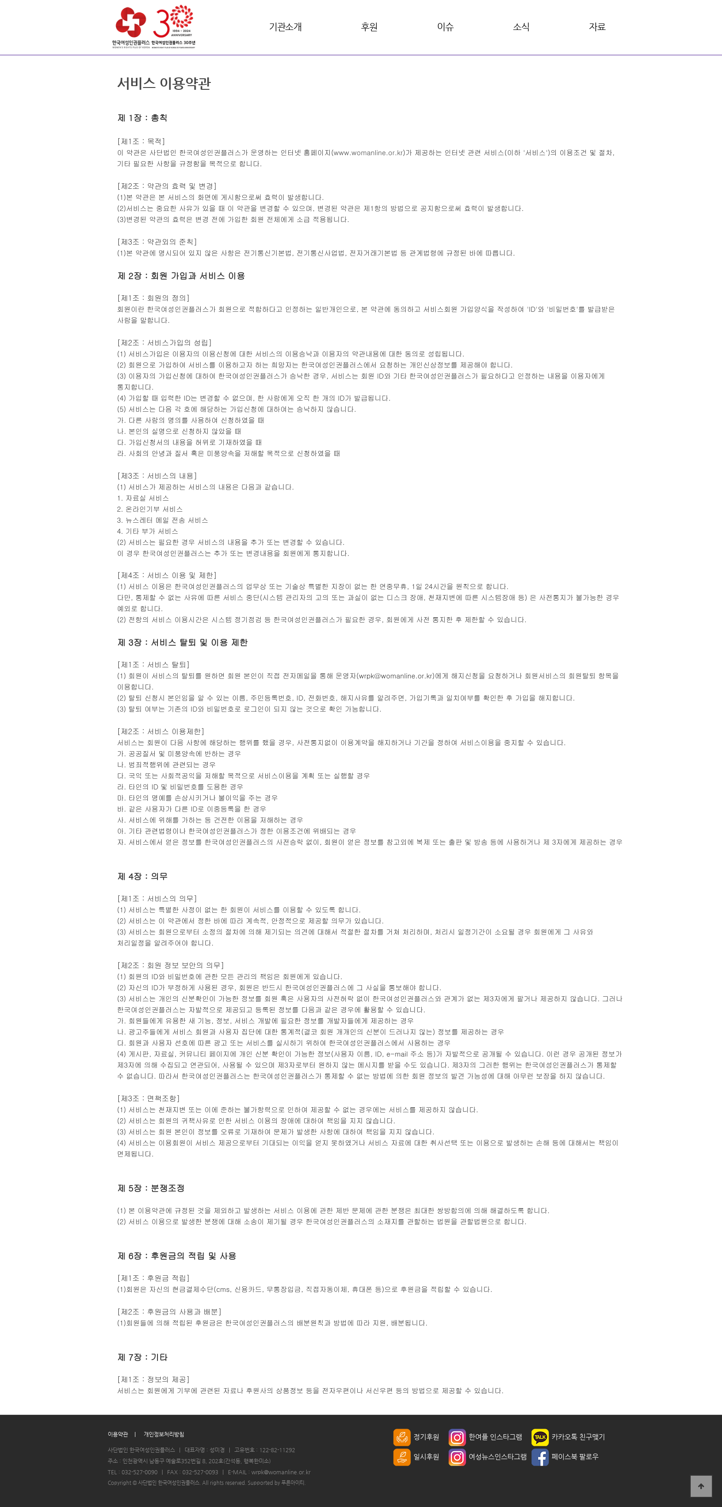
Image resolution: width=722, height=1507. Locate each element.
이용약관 (118, 1434)
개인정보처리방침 (164, 1434)
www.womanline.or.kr (368, 152)
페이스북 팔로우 (565, 1456)
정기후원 (416, 1437)
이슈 (445, 27)
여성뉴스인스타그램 (487, 1456)
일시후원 (416, 1456)
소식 (521, 27)
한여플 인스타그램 (485, 1437)
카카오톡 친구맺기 (568, 1437)
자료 (597, 27)
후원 (369, 27)
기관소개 (285, 27)
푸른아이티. (293, 1483)
